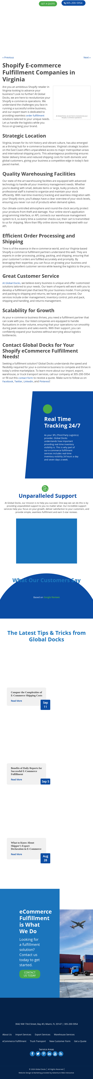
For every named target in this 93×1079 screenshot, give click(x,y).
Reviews (7, 41)
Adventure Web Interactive (63, 1072)
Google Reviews (52, 597)
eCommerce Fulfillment (18, 36)
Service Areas (46, 1049)
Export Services (42, 1034)
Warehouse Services (64, 1034)
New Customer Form (59, 1040)
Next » (87, 57)
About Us (8, 25)
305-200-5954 (73, 2)
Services (7, 30)
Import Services (23, 1034)
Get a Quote (10, 47)
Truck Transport (38, 1040)
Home (5, 19)
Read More (16, 700)
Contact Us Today (30, 974)
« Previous (8, 57)
